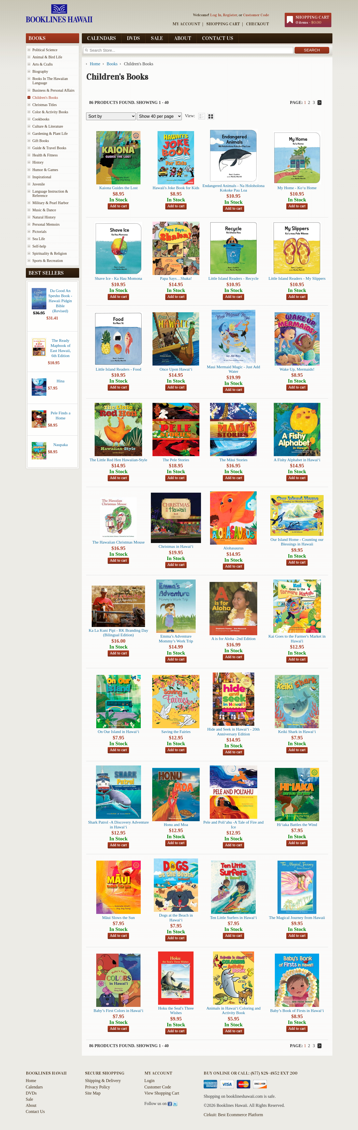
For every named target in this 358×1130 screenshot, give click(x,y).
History (38, 162)
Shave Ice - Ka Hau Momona (118, 278)
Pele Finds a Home (60, 415)
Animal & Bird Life (47, 57)
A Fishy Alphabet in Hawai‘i (297, 459)
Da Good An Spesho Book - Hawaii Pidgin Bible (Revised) (60, 300)
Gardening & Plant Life (50, 134)
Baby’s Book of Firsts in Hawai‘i (297, 1010)
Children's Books (45, 98)
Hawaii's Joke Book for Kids (176, 187)
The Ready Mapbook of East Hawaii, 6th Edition (60, 348)
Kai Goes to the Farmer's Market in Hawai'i (296, 638)
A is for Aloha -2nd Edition (233, 638)
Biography (40, 72)
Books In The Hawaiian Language (50, 81)
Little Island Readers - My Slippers (296, 278)
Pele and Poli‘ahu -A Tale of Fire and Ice (233, 824)
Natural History (44, 217)
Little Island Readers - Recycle (233, 278)
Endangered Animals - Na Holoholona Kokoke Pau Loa (233, 187)
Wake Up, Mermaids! (297, 369)
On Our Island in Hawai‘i (118, 731)
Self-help (39, 246)
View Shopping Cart (161, 1093)
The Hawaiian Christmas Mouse (118, 542)
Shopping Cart (223, 23)
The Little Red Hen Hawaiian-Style (118, 459)
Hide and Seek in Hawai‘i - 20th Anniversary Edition (233, 731)
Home (31, 1080)
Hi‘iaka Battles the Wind (297, 824)
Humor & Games (45, 170)
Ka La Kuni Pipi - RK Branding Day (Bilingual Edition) (118, 632)
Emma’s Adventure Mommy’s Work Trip (176, 638)
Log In (215, 15)
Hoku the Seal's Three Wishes (176, 1010)
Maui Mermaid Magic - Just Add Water (233, 369)
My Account (186, 23)
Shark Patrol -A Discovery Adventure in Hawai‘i (118, 824)
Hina (61, 381)
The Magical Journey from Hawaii (297, 917)
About (182, 38)
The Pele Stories (176, 459)
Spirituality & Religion (50, 254)
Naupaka (60, 444)
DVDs (133, 38)
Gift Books (41, 141)
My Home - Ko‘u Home (297, 187)
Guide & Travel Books (49, 148)
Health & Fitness (45, 155)
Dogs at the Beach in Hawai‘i (176, 917)
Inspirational (42, 177)
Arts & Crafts (43, 64)
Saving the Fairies (176, 731)
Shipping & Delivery (103, 1080)
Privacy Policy (97, 1087)
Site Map (92, 1093)
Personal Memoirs (46, 224)
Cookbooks (41, 119)
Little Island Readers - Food (118, 369)
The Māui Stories (233, 459)
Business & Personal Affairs (54, 90)
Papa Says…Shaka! (176, 278)
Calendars (101, 38)
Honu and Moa (176, 824)
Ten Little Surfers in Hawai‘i (233, 917)
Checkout (257, 23)
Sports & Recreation (48, 261)
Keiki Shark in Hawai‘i (297, 731)
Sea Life (39, 239)
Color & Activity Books (50, 112)
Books (37, 38)
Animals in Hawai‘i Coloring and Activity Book (233, 1010)
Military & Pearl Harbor (51, 203)
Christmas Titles (45, 105)
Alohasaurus (233, 548)
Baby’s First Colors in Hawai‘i (118, 1010)
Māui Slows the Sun (118, 917)
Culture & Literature (48, 126)
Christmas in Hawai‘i (176, 546)
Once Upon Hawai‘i (176, 369)
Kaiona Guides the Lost (118, 187)
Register (230, 15)
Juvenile (39, 184)
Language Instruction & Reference (50, 193)
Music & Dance (44, 210)
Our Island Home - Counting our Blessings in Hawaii (297, 541)
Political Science (45, 50)
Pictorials (40, 232)
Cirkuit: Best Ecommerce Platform (233, 1114)
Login (149, 1080)
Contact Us (217, 38)
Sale (157, 38)
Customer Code (256, 15)
